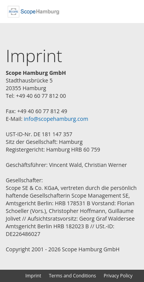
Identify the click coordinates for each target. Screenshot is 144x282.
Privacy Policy (118, 275)
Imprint (33, 275)
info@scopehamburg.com (56, 118)
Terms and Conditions (72, 275)
